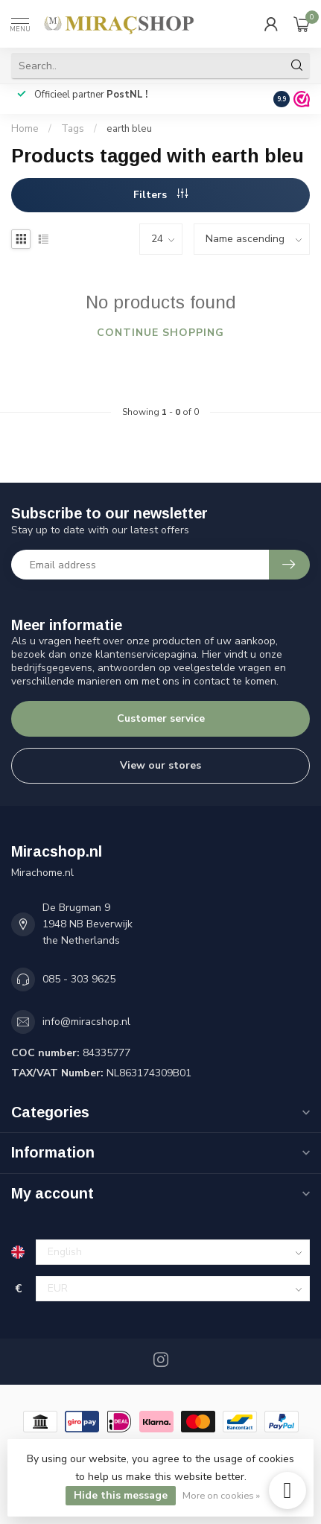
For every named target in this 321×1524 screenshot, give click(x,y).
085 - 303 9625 (78, 979)
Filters (160, 195)
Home (25, 129)
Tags (72, 129)
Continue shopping (160, 333)
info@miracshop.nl (86, 1022)
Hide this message (121, 1495)
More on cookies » (221, 1495)
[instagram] (287, 1490)
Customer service (161, 718)
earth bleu (129, 129)
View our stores (160, 765)
